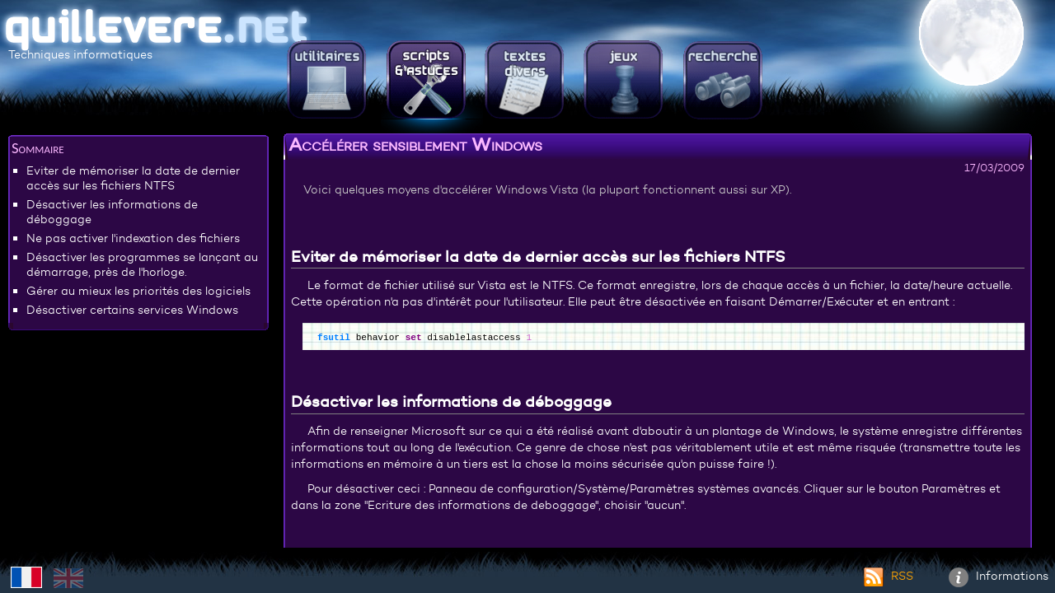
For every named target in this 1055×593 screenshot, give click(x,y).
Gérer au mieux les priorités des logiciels (138, 290)
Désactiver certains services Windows (132, 309)
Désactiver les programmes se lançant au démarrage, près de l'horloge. (142, 264)
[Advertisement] (138, 457)
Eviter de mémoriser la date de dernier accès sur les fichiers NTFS (133, 178)
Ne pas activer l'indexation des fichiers (133, 238)
